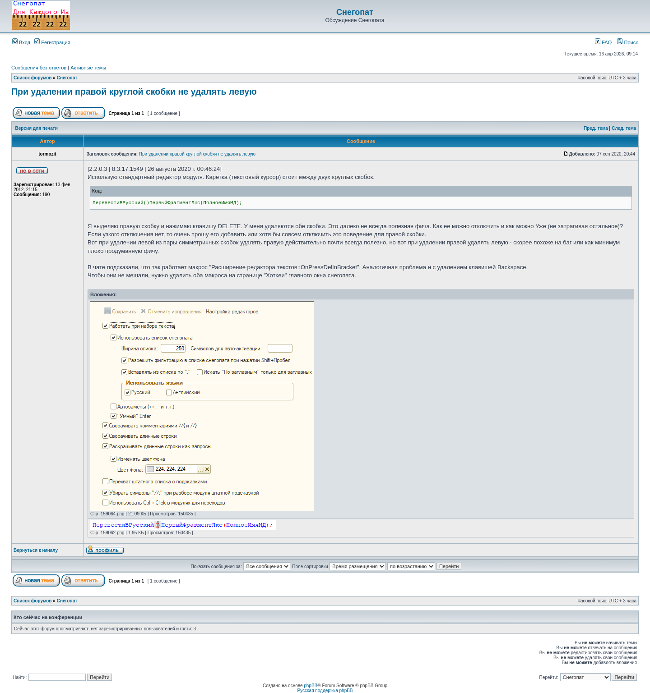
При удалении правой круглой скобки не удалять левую (134, 91)
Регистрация (52, 42)
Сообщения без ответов (38, 67)
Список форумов (33, 77)
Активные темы (88, 67)
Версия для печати (36, 128)
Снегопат (354, 12)
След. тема (624, 128)
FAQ (603, 42)
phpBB (310, 685)
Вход (21, 42)
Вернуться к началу (36, 550)
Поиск (627, 42)
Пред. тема (596, 128)
